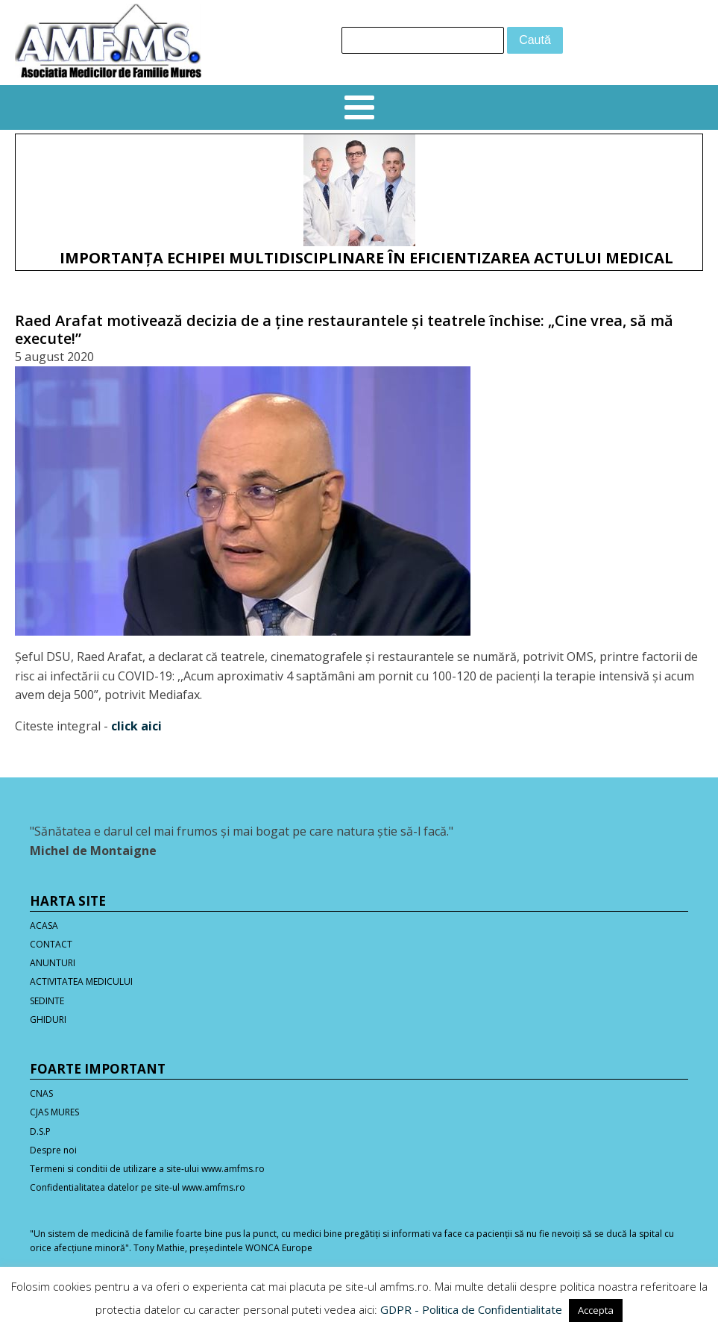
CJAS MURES (54, 1112)
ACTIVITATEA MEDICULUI (81, 981)
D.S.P (40, 1131)
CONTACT (51, 944)
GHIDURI (48, 1019)
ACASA (44, 925)
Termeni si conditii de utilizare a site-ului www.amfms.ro (147, 1168)
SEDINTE (47, 1001)
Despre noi (53, 1150)
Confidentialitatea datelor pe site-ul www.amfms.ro (137, 1187)
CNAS (41, 1093)
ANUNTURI (52, 962)
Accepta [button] (596, 1310)
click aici (136, 726)
